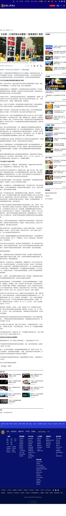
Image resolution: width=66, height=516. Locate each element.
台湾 (11, 440)
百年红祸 (47, 196)
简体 (28, 1)
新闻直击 (21, 445)
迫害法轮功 (11, 69)
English (45, 423)
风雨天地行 (38, 475)
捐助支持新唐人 (42, 431)
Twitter (62, 1)
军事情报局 (30, 449)
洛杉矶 (15, 423)
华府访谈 (21, 449)
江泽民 (8, 75)
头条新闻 (47, 34)
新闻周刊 (21, 447)
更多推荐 (64, 99)
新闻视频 (21, 436)
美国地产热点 (40, 450)
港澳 (11, 439)
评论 (4, 30)
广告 (45, 1)
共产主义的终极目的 (40, 467)
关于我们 (9, 490)
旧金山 (30, 423)
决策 (30, 89)
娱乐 (15, 439)
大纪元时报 (16, 492)
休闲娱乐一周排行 (50, 102)
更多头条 (64, 73)
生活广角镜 (58, 438)
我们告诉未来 (39, 461)
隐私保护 (20, 490)
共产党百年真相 (39, 465)
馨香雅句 (39, 443)
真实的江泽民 (39, 472)
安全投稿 (31, 490)
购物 (56, 1)
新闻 (9, 436)
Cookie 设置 (33, 502)
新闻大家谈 (30, 438)
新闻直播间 (53, 5)
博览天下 (8, 450)
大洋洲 (19, 423)
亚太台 (34, 423)
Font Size (37, 66)
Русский (55, 423)
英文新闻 (41, 1)
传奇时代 (38, 463)
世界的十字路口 (31, 452)
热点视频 (14, 446)
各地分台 (21, 1)
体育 (15, 440)
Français (50, 423)
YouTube (64, 1)
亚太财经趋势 (22, 454)
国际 (8, 439)
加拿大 (11, 423)
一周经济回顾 (22, 450)
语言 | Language (34, 1)
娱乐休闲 (58, 436)
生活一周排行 (48, 157)
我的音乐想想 (59, 455)
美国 (8, 440)
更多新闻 (64, 121)
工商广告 (38, 484)
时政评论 (8, 30)
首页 (1, 30)
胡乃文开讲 (48, 442)
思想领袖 (30, 445)
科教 (11, 444)
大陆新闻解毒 (31, 455)
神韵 (14, 1)
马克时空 (30, 454)
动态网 (46, 492)
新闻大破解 (30, 447)
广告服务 (37, 490)
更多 (62, 492)
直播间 (33, 431)
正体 (26, 1)
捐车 (52, 1)
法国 (27, 423)
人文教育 (39, 436)
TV (58, 5)
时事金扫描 (30, 442)
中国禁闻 (21, 442)
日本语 (59, 423)
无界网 (51, 492)
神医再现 (48, 445)
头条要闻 (8, 446)
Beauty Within (59, 447)
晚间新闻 (21, 443)
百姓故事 (38, 479)
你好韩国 (58, 442)
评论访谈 (30, 436)
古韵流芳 (39, 442)
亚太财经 (21, 455)
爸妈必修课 (39, 447)
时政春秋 (30, 443)
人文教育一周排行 (50, 125)
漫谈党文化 (38, 481)
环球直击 (21, 440)
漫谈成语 (39, 445)
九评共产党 (38, 470)
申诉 (13, 80)
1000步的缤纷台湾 (59, 453)
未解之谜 (39, 438)
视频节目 (21, 431)
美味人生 (58, 445)
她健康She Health (50, 440)
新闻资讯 (14, 431)
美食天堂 (58, 443)
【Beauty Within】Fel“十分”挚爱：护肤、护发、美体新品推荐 (59, 118)
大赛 (17, 1)
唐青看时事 (30, 450)
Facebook (59, 1)
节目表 (27, 431)
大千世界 (58, 449)
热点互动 (30, 440)
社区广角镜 (21, 452)
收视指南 (15, 490)
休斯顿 (23, 423)
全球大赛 (14, 451)
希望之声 (28, 492)
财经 (11, 442)
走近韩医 (48, 447)
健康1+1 (48, 438)
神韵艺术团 (9, 492)
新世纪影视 (56, 492)
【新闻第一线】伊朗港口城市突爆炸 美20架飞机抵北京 (60, 69)
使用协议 (26, 490)
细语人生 (30, 457)
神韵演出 (8, 451)
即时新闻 (8, 448)
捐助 (49, 1)
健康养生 (48, 436)
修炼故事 (38, 482)
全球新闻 (21, 438)
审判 (15, 337)
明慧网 (42, 492)
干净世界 (22, 492)
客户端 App (48, 490)
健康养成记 (48, 443)
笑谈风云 (39, 440)
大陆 (8, 444)
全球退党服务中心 (35, 492)
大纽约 (7, 423)
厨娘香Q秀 (58, 450)
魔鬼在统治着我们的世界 (51, 193)
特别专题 (47, 190)
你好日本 (58, 440)
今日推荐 (47, 76)
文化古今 (39, 449)
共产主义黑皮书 (49, 198)
